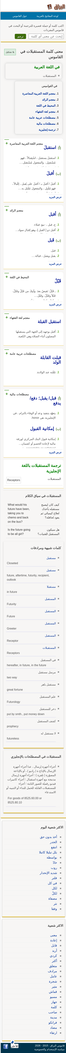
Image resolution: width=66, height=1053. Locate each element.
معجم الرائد (48, 99)
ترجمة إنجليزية (46, 129)
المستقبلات (48, 647)
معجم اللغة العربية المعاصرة (38, 93)
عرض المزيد (54, 197)
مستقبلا (50, 586)
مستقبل (50, 558)
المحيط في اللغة (45, 105)
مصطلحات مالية (45, 123)
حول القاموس (19, 16)
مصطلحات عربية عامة (42, 117)
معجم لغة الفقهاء (45, 111)
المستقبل (49, 598)
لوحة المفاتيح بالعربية (47, 16)
